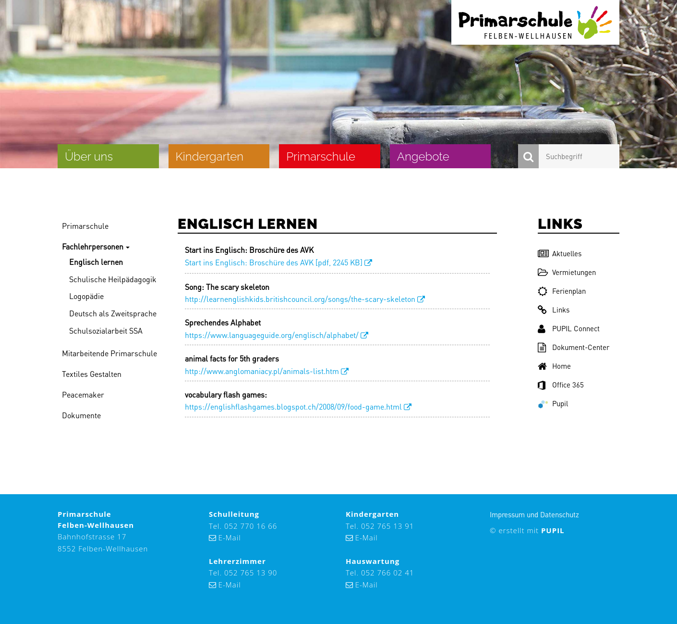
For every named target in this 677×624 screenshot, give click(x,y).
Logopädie (86, 296)
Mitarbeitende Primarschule (109, 353)
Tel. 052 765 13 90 (243, 572)
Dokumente (81, 415)
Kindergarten (210, 156)
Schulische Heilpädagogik (113, 279)
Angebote (423, 156)
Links (553, 309)
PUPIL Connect (569, 328)
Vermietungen (567, 272)
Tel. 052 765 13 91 (380, 526)
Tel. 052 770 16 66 (243, 526)
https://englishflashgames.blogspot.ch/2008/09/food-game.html (293, 406)
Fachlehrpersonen (92, 246)
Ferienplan (562, 291)
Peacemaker (83, 394)
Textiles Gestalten (91, 374)
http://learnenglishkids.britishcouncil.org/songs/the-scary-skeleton (300, 299)
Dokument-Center (573, 347)
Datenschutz (559, 514)
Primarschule (320, 156)
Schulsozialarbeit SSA (106, 330)
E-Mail (229, 537)
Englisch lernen (96, 262)
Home (554, 366)
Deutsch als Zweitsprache (113, 313)
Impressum (507, 514)
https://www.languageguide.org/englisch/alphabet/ (272, 335)
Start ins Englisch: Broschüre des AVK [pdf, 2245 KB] (274, 262)
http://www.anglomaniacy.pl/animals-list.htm (262, 371)
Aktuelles (559, 253)
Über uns (89, 156)
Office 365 (561, 384)
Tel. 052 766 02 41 (380, 572)
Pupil (553, 404)
